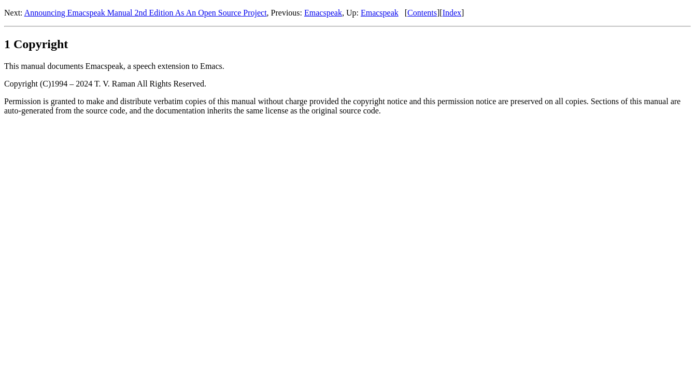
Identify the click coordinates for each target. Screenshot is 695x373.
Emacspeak (323, 12)
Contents (422, 12)
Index (452, 12)
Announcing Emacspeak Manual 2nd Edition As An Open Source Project (145, 12)
